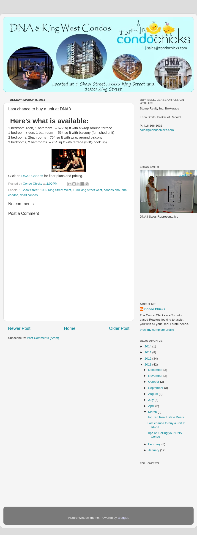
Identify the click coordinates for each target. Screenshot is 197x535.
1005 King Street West (55, 190)
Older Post (119, 328)
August (153, 394)
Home (69, 328)
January (154, 450)
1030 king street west (87, 190)
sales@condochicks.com (157, 130)
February (154, 444)
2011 (148, 364)
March (153, 412)
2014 (148, 346)
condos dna (112, 190)
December (155, 369)
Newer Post (19, 328)
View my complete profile (157, 329)
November (155, 375)
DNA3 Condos (32, 176)
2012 (148, 358)
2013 (148, 352)
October (154, 381)
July (151, 399)
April (151, 406)
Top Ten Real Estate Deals (166, 417)
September (156, 388)
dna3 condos (29, 195)
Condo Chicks (33, 183)
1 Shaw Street (28, 190)
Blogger (123, 517)
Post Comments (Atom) (43, 338)
